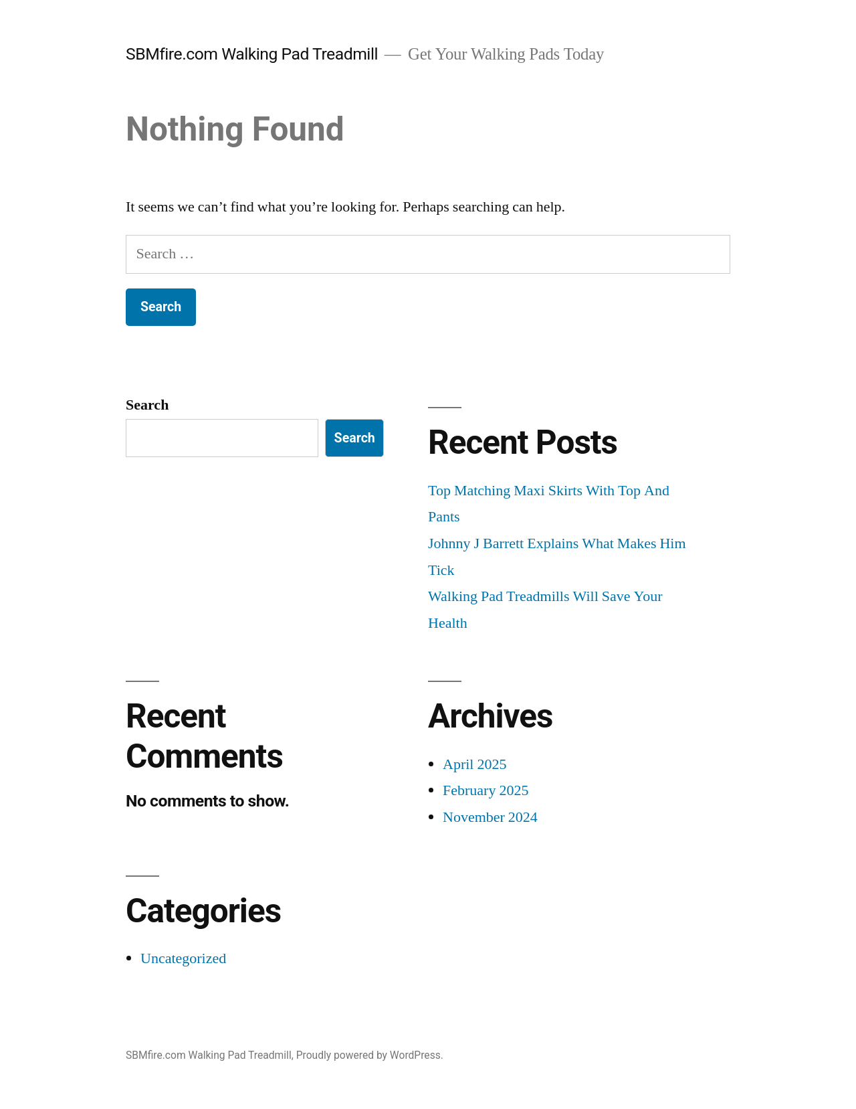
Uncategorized (183, 958)
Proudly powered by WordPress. (369, 1055)
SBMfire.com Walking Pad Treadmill (252, 54)
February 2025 (485, 790)
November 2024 (490, 817)
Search (147, 405)
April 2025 (474, 764)
